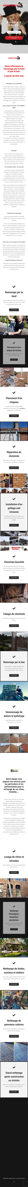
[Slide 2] (15, 51)
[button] (24, 5)
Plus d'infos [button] (14, 307)
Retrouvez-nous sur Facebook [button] (14, 41)
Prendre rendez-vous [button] (14, 35)
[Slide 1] (13, 51)
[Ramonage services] (12, 5)
